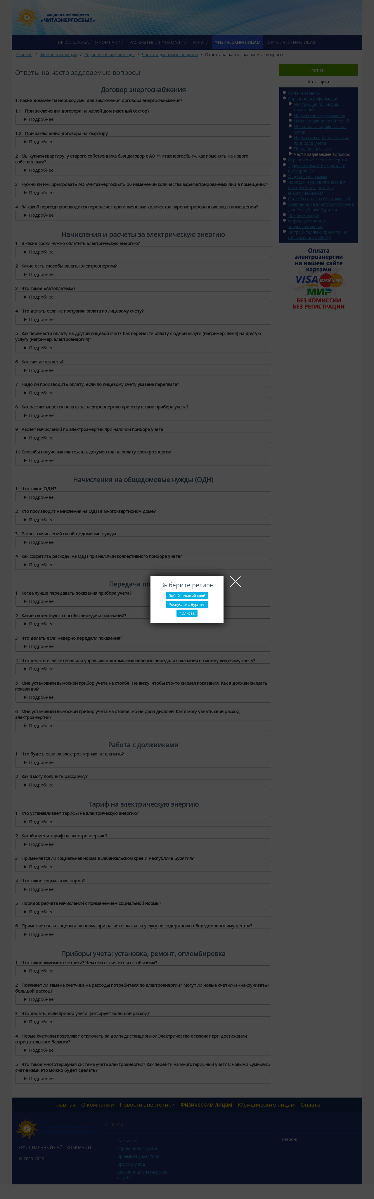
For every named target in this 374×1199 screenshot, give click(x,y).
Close (235, 581)
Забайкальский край (187, 596)
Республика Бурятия (187, 604)
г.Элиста (186, 613)
